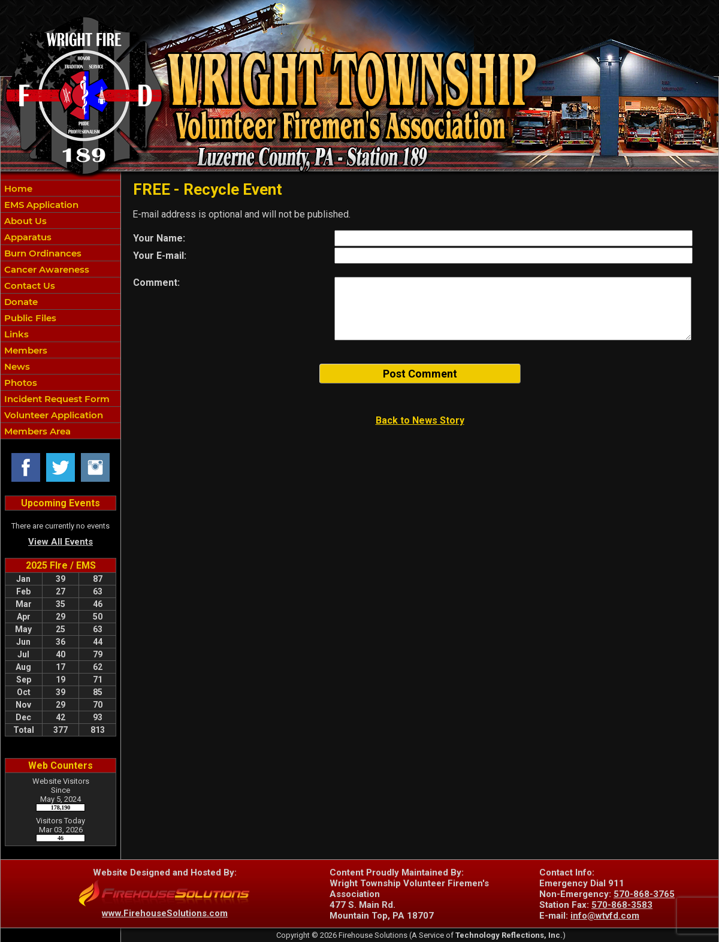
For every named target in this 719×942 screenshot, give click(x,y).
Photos (19, 382)
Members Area (36, 431)
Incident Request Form (56, 398)
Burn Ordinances (41, 253)
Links (15, 334)
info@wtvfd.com (604, 915)
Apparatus (27, 237)
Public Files (29, 318)
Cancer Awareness (45, 269)
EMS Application (40, 204)
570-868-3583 (621, 904)
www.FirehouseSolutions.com (165, 913)
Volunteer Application (52, 415)
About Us (24, 221)
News (16, 366)
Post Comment (420, 373)
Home (17, 188)
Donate (20, 301)
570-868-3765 (644, 894)
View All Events (60, 541)
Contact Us (28, 285)
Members (24, 350)
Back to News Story (420, 420)
